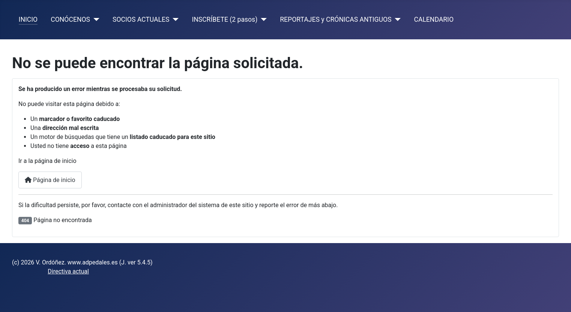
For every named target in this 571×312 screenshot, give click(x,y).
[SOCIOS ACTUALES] (174, 19)
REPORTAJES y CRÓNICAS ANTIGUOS (335, 19)
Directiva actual (68, 271)
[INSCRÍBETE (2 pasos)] (262, 19)
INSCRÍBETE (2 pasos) (224, 19)
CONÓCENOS (70, 19)
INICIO (28, 19)
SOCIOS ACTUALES (141, 19)
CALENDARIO (434, 19)
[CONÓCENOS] (94, 19)
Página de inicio (50, 180)
